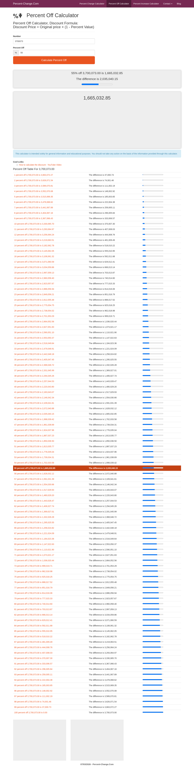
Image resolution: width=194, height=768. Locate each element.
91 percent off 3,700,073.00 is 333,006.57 (33, 663)
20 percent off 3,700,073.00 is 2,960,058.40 (34, 278)
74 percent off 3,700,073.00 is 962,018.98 (33, 571)
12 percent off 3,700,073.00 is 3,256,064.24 (34, 234)
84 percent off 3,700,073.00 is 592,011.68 (33, 625)
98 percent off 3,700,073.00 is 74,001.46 (32, 701)
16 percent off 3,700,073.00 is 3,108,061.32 (34, 256)
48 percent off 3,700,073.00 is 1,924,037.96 (34, 430)
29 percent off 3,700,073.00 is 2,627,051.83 (34, 327)
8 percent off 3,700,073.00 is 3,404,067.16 (33, 213)
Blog (179, 3)
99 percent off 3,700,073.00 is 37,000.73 (32, 707)
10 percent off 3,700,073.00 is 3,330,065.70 (34, 224)
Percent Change (92, 3)
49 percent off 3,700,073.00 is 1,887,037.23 (34, 435)
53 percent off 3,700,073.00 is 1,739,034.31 (34, 457)
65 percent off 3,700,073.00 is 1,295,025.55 (34, 522)
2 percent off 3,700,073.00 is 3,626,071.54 (33, 180)
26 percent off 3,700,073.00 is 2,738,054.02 (34, 311)
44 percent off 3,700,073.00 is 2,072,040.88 (34, 408)
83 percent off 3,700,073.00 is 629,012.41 (33, 620)
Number (17, 36)
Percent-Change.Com (26, 3)
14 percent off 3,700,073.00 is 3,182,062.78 (34, 245)
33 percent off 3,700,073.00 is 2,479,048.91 (34, 349)
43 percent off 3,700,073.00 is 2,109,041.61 (34, 403)
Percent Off (119, 3)
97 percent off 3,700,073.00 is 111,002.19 (33, 696)
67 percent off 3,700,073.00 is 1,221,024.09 (34, 533)
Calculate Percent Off (54, 60)
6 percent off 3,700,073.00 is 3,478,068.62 (33, 202)
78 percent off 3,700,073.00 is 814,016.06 (33, 593)
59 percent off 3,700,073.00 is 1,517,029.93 (34, 490)
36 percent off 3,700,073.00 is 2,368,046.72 (34, 365)
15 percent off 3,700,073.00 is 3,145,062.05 (34, 251)
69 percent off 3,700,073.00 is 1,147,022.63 (34, 544)
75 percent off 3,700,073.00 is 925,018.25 (33, 577)
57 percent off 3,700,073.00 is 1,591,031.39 (34, 479)
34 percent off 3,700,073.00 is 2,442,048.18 (34, 354)
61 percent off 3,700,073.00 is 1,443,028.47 (34, 501)
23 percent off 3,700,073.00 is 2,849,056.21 (34, 294)
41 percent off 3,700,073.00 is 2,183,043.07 (34, 392)
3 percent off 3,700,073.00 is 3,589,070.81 (33, 186)
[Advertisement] (97, 126)
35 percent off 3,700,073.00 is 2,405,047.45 (34, 359)
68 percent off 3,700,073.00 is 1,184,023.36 (34, 539)
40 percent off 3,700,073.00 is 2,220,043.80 (34, 387)
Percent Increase (146, 3)
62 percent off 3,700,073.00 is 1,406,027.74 (34, 506)
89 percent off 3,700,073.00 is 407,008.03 (33, 653)
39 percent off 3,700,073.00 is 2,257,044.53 (34, 381)
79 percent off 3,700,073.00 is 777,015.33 (33, 598)
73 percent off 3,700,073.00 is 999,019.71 (33, 566)
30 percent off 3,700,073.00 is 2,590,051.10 (34, 332)
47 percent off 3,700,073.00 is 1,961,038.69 (34, 425)
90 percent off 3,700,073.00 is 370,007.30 (33, 658)
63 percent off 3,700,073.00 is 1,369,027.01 (34, 511)
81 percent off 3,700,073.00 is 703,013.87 (33, 609)
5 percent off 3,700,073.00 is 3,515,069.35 (33, 196)
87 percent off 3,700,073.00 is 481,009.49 (33, 642)
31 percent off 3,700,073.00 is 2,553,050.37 (34, 338)
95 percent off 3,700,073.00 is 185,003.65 (33, 685)
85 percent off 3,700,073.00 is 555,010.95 (33, 631)
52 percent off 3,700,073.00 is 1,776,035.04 (34, 452)
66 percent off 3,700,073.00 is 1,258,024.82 (34, 528)
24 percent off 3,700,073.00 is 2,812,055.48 (34, 300)
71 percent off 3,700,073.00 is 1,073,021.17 (34, 555)
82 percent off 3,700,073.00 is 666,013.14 (33, 615)
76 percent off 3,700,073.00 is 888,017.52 (33, 582)
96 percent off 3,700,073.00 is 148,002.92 (33, 691)
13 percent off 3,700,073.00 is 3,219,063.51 (34, 240)
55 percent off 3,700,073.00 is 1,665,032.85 (34, 468)
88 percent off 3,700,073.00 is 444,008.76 (33, 647)
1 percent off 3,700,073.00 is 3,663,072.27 (33, 175)
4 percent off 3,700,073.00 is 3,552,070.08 (33, 191)
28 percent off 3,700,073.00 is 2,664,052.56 (34, 321)
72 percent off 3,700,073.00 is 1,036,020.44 (34, 560)
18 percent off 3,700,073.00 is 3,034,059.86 (34, 267)
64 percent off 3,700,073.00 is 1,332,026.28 (34, 517)
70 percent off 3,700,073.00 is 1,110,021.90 (34, 549)
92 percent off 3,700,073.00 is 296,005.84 (33, 669)
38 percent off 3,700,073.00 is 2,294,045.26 (34, 376)
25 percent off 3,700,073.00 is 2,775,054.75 (34, 305)
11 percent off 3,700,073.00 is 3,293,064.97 (34, 229)
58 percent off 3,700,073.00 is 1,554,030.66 (34, 484)
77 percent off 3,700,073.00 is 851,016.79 (33, 587)
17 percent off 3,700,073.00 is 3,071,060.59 (34, 262)
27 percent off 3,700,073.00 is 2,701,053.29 (34, 316)
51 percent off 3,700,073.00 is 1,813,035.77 (34, 446)
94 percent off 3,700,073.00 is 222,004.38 (33, 680)
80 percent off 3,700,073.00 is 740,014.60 (33, 604)
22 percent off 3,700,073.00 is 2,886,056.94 (34, 289)
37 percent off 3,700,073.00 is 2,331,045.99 (34, 370)
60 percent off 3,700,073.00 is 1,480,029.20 (34, 495)
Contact (167, 3)
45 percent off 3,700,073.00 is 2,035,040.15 (34, 414)
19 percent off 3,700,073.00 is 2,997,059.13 (34, 273)
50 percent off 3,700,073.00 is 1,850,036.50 (34, 441)
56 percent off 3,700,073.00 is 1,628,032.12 (34, 473)
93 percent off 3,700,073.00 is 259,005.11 (33, 674)
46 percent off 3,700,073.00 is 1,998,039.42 (34, 419)
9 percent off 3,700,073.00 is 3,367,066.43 (33, 218)
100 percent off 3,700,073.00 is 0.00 (30, 712)
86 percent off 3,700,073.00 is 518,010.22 (33, 636)
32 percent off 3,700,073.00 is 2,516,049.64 (34, 343)
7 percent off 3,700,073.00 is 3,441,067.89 (33, 207)
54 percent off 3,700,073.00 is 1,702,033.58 (34, 463)
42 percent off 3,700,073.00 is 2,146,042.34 (34, 397)
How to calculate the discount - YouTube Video (40, 165)
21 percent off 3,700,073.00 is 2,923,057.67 (34, 283)
